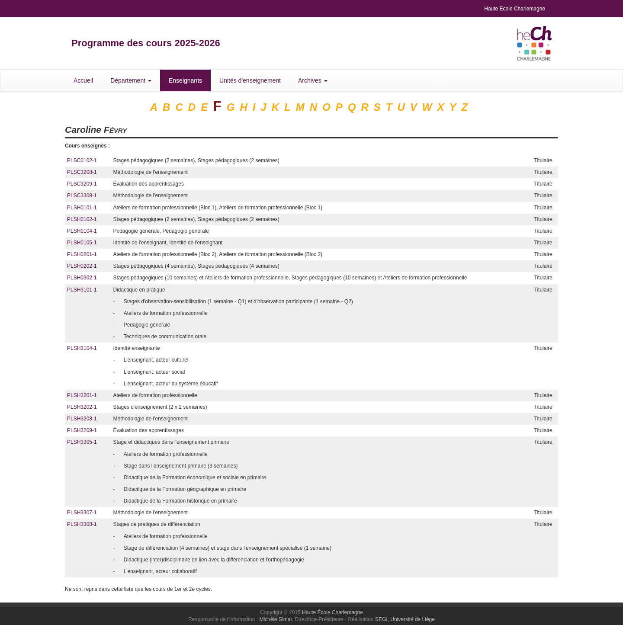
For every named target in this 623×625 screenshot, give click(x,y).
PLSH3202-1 (82, 407)
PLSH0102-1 (82, 219)
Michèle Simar (275, 619)
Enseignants (185, 80)
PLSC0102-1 (82, 160)
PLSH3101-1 (82, 290)
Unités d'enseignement (250, 80)
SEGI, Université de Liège (405, 619)
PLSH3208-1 (82, 419)
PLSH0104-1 (82, 231)
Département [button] (130, 80)
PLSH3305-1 (82, 442)
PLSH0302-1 (82, 278)
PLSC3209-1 (82, 184)
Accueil (83, 80)
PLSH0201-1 (82, 254)
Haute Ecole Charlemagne (514, 9)
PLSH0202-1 (82, 266)
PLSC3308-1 (82, 195)
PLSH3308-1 (82, 524)
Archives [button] (313, 80)
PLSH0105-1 (82, 243)
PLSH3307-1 (82, 513)
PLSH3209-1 (82, 430)
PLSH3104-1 (82, 348)
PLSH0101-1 (82, 208)
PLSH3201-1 (82, 395)
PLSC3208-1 (82, 172)
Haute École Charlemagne (332, 612)
